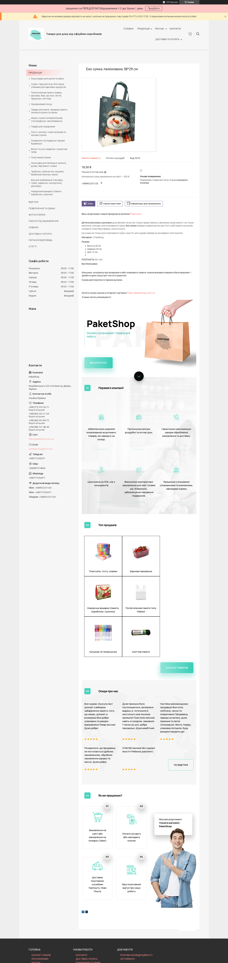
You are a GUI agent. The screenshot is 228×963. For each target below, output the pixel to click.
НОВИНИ (33, 227)
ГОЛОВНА (128, 28)
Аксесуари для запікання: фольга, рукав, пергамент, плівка (49, 164)
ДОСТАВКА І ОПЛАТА (40, 233)
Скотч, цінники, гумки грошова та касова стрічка (48, 133)
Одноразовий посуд (41, 104)
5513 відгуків (172, 2)
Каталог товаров (177, 627)
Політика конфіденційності (132, 960)
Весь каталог (98, 362)
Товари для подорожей (43, 126)
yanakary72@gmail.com (41, 448)
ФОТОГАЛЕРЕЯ (37, 214)
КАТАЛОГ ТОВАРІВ (41, 919)
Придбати (154, 8)
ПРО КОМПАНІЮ (40, 922)
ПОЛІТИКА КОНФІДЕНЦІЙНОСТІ (136, 919)
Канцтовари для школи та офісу (47, 78)
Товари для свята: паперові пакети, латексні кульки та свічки (49, 111)
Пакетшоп (135, 213)
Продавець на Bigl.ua (114, 957)
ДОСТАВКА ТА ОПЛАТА (167, 39)
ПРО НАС (159, 28)
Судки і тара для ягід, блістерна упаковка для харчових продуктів (48, 86)
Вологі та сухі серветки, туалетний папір (49, 151)
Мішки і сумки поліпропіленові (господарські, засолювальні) (47, 119)
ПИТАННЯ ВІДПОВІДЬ (40, 240)
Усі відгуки (181, 724)
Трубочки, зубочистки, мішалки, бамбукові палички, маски (47, 173)
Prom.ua (129, 954)
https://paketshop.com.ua (141, 292)
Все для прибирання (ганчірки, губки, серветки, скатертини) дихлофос (47, 182)
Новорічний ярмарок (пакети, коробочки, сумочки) (46, 193)
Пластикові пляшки (41, 157)
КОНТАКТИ (175, 28)
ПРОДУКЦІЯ (143, 28)
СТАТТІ (33, 246)
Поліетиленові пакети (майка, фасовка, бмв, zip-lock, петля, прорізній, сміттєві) (46, 95)
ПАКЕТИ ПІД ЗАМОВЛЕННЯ (43, 221)
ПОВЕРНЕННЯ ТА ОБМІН (42, 208)
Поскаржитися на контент (106, 960)
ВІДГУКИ (33, 202)
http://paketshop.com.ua (41, 438)
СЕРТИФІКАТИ (127, 922)
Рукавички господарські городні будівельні (48, 142)
